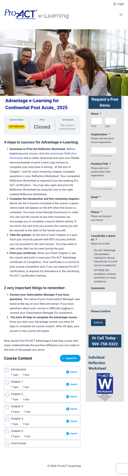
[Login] (118, 4)
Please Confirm (100, 311)
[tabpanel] (42, 245)
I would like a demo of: (103, 237)
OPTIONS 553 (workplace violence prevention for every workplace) (105, 276)
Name (96, 113)
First (93, 126)
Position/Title (101, 163)
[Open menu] (121, 14)
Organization (100, 134)
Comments (98, 288)
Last (107, 126)
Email (96, 197)
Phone (96, 212)
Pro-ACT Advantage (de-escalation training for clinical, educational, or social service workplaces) (105, 258)
